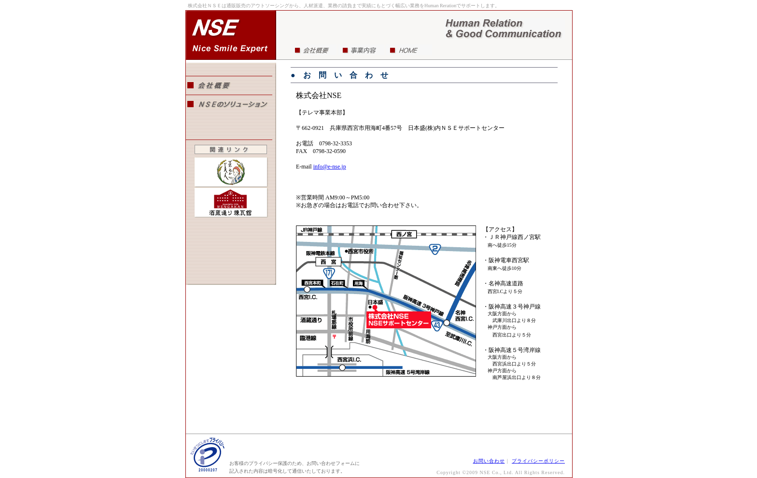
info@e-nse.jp (329, 166)
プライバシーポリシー (538, 461)
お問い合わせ (489, 461)
